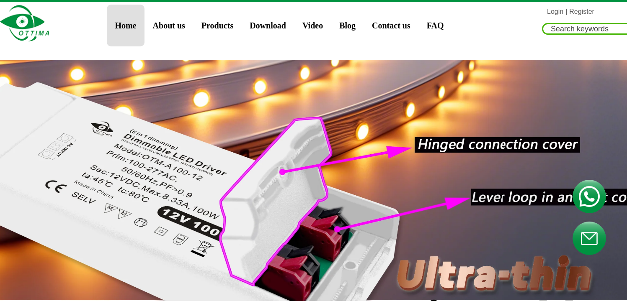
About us (169, 25)
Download (268, 25)
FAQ (435, 25)
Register (581, 11)
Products (217, 25)
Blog (347, 25)
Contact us (391, 25)
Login (555, 11)
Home (126, 25)
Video (312, 25)
